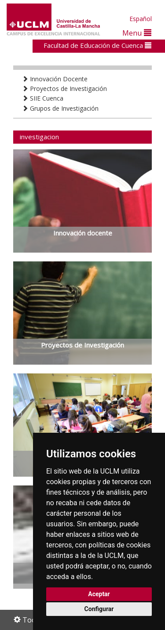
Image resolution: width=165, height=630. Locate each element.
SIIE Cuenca (42, 98)
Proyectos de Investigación (64, 88)
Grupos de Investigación (60, 108)
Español (140, 18)
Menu (136, 33)
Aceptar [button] (99, 593)
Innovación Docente (55, 79)
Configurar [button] (99, 608)
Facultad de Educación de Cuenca (97, 45)
